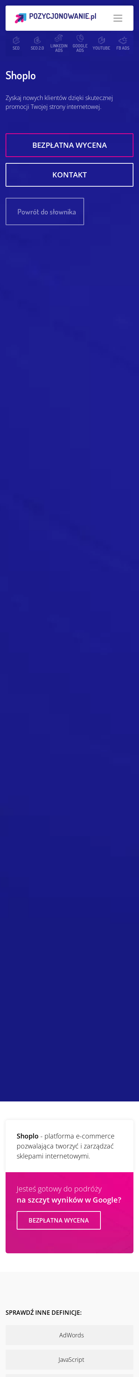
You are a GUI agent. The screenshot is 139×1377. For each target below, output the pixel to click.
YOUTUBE (101, 43)
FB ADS (122, 43)
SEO (16, 43)
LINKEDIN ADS (58, 43)
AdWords (71, 1335)
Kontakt (69, 175)
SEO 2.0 (37, 43)
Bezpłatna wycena (69, 145)
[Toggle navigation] (118, 18)
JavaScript (71, 1360)
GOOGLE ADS (80, 43)
